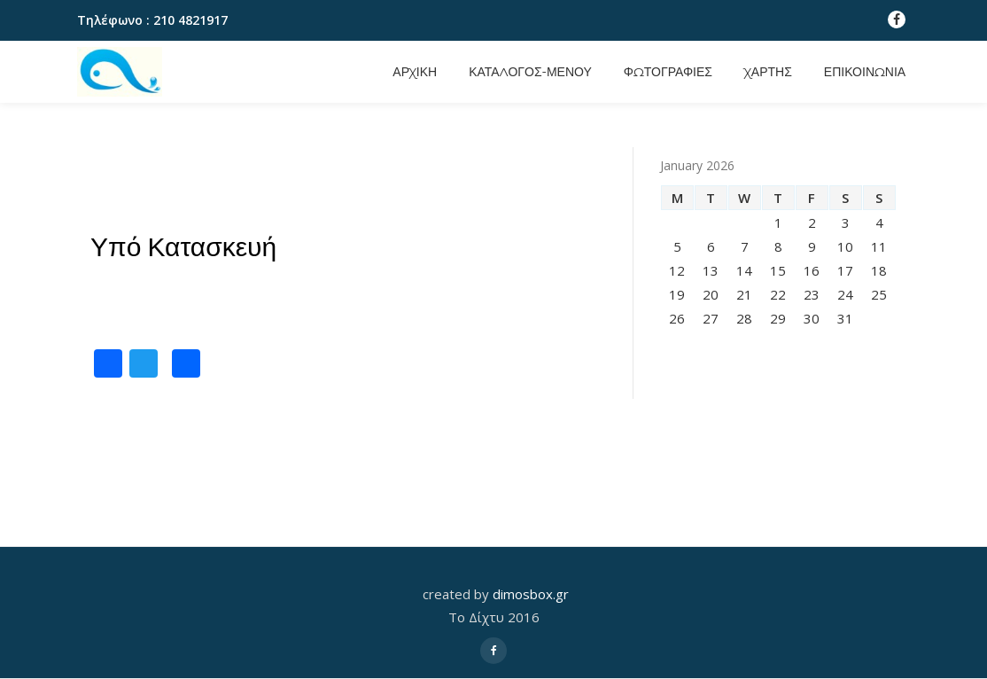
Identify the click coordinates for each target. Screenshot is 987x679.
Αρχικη (414, 72)
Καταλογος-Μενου (530, 72)
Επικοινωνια (864, 72)
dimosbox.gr (531, 594)
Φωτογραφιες (668, 72)
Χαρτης (768, 72)
